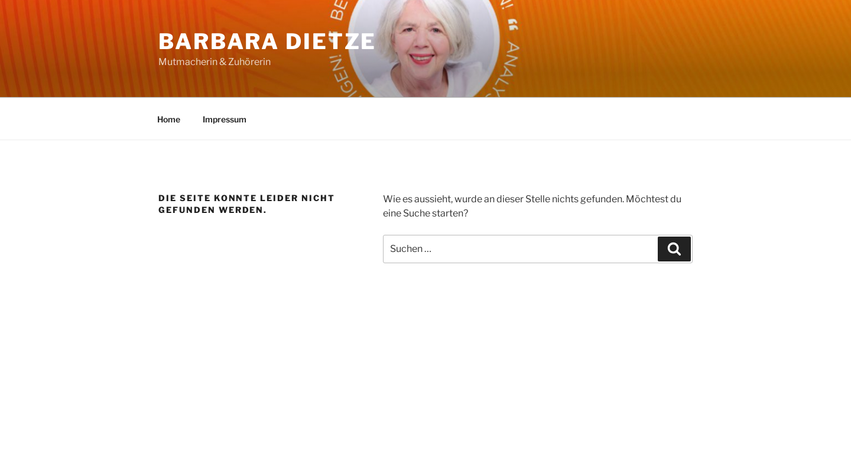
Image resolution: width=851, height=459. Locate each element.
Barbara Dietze (267, 41)
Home (168, 119)
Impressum (224, 119)
